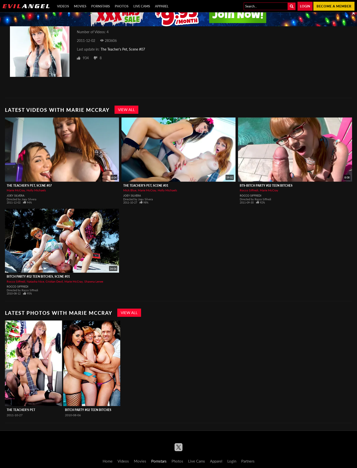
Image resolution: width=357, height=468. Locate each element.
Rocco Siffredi (249, 190)
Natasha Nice (35, 281)
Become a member (334, 6)
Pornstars (100, 6)
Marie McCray (16, 190)
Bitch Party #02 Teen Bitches (88, 410)
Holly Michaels (36, 190)
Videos (63, 6)
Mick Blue (129, 190)
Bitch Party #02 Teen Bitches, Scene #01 (38, 276)
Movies (80, 6)
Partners (248, 461)
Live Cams (141, 6)
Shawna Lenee (93, 281)
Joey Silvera (15, 195)
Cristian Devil (54, 281)
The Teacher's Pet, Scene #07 (123, 49)
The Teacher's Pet (21, 410)
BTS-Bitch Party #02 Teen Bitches (266, 185)
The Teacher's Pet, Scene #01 (145, 185)
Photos (121, 6)
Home (108, 461)
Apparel (162, 6)
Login (305, 6)
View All (126, 109)
